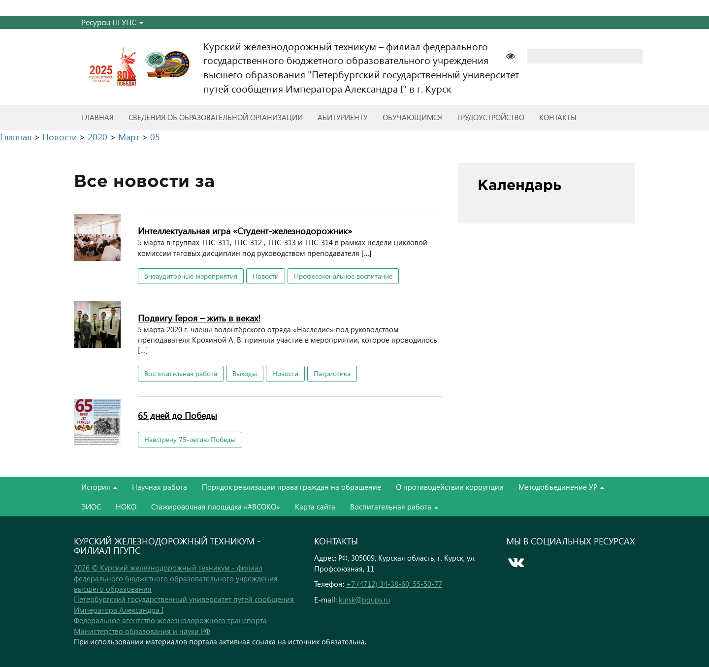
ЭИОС (91, 506)
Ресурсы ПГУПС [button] (112, 22)
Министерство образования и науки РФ (142, 631)
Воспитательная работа (180, 373)
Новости (266, 276)
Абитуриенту (343, 117)
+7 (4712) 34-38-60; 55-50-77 (394, 584)
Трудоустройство (490, 117)
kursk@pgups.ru (364, 599)
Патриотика (332, 373)
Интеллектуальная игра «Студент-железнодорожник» (245, 230)
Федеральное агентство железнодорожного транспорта (170, 620)
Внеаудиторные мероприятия (190, 276)
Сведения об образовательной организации (216, 117)
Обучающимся (412, 117)
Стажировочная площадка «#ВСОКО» (215, 506)
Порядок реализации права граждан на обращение (291, 487)
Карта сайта (315, 506)
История (99, 487)
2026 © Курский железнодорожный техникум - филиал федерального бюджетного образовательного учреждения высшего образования (176, 578)
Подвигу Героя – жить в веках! (199, 318)
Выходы (244, 373)
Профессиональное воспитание (343, 276)
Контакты (558, 117)
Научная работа (159, 487)
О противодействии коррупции (450, 487)
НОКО (126, 506)
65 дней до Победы (177, 415)
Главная (97, 117)
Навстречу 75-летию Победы (190, 439)
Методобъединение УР (561, 487)
